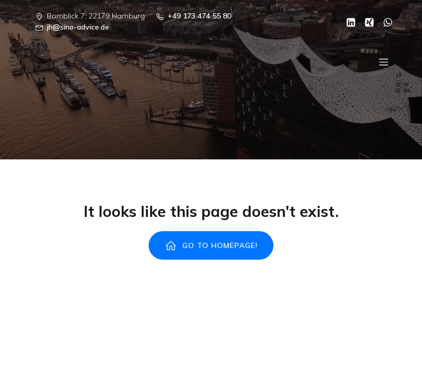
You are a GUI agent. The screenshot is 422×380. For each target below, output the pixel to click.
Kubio (351, 319)
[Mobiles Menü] (384, 62)
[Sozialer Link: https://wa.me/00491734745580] (384, 21)
